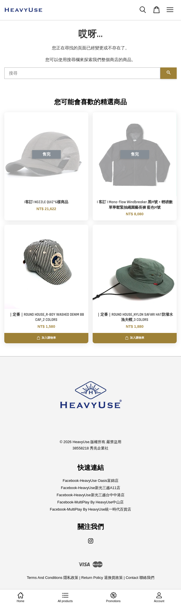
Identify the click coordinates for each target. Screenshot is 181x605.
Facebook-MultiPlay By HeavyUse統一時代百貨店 (90, 509)
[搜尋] (82, 73)
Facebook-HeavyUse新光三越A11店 (90, 488)
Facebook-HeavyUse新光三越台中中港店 (90, 495)
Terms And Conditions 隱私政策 (52, 577)
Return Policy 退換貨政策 (101, 577)
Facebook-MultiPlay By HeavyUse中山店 (90, 502)
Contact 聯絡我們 (140, 577)
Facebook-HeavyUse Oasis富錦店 (90, 480)
